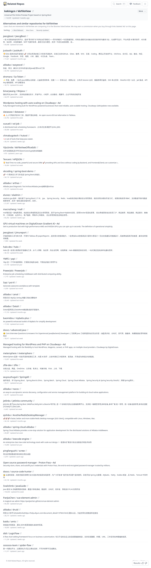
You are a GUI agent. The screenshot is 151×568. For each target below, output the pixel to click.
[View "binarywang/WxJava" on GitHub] (26, 91)
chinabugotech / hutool (15, 135)
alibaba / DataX (11, 306)
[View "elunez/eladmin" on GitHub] (22, 195)
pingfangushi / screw (14, 450)
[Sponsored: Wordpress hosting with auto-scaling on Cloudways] (75, 104)
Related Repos (15, 4)
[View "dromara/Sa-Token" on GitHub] (25, 77)
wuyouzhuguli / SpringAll (16, 377)
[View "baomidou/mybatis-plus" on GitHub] (30, 318)
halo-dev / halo (10, 246)
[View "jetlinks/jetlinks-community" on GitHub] (34, 401)
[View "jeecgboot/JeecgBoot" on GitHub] (27, 36)
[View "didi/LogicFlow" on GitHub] (21, 533)
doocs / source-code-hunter (17, 471)
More (142, 11)
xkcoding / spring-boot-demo (18, 171)
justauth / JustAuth (12, 50)
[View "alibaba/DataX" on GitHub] (20, 306)
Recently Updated (42, 30)
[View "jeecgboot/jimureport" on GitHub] (28, 232)
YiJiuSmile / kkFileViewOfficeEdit (19, 147)
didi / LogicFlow (11, 533)
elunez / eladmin (11, 194)
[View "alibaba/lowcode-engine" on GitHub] (31, 439)
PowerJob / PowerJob (14, 270)
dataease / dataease (13, 111)
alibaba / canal (10, 294)
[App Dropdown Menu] (145, 4)
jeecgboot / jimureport (14, 232)
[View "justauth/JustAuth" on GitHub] (24, 50)
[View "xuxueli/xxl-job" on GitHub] (21, 124)
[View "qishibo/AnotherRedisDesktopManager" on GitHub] (46, 415)
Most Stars (30, 30)
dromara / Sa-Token (13, 76)
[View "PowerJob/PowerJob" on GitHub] (26, 271)
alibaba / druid (10, 509)
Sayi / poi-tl (9, 282)
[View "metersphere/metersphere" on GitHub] (33, 353)
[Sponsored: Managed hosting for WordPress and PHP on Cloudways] (75, 345)
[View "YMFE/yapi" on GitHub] (16, 259)
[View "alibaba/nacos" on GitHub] (20, 389)
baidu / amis (9, 521)
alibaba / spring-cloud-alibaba (18, 426)
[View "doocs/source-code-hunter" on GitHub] (33, 471)
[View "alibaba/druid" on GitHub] (20, 510)
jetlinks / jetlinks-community (17, 400)
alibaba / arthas (11, 183)
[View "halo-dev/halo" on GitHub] (20, 247)
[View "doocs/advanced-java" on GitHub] (27, 330)
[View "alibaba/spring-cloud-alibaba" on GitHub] (35, 427)
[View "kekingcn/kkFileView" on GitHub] (33, 11)
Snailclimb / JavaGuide (14, 485)
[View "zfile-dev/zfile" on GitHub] (19, 365)
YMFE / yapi (9, 258)
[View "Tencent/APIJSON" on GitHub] (23, 159)
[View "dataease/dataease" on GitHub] (25, 112)
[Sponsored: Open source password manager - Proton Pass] (75, 464)
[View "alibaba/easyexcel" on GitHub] (24, 65)
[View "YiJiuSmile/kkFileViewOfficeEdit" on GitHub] (37, 147)
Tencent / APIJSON (12, 159)
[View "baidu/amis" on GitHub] (17, 521)
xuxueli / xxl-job (11, 123)
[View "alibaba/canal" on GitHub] (20, 294)
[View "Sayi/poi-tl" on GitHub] (16, 282)
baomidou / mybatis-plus (16, 318)
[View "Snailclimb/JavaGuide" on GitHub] (27, 486)
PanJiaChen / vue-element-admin (20, 497)
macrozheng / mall (12, 209)
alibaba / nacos (11, 388)
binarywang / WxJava (14, 91)
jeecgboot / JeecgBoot (14, 36)
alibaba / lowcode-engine (16, 438)
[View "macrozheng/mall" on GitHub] (24, 209)
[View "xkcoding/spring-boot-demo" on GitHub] (35, 171)
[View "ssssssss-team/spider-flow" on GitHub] (33, 545)
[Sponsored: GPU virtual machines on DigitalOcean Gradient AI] (75, 225)
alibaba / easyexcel (12, 64)
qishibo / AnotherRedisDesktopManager (24, 415)
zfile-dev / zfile (10, 365)
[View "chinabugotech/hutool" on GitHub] (29, 136)
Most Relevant (17, 30)
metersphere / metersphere (17, 353)
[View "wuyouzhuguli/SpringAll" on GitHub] (30, 377)
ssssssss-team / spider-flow (17, 545)
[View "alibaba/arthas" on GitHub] (21, 183)
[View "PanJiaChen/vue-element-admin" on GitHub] (38, 498)
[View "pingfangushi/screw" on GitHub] (26, 451)
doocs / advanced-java (14, 330)
